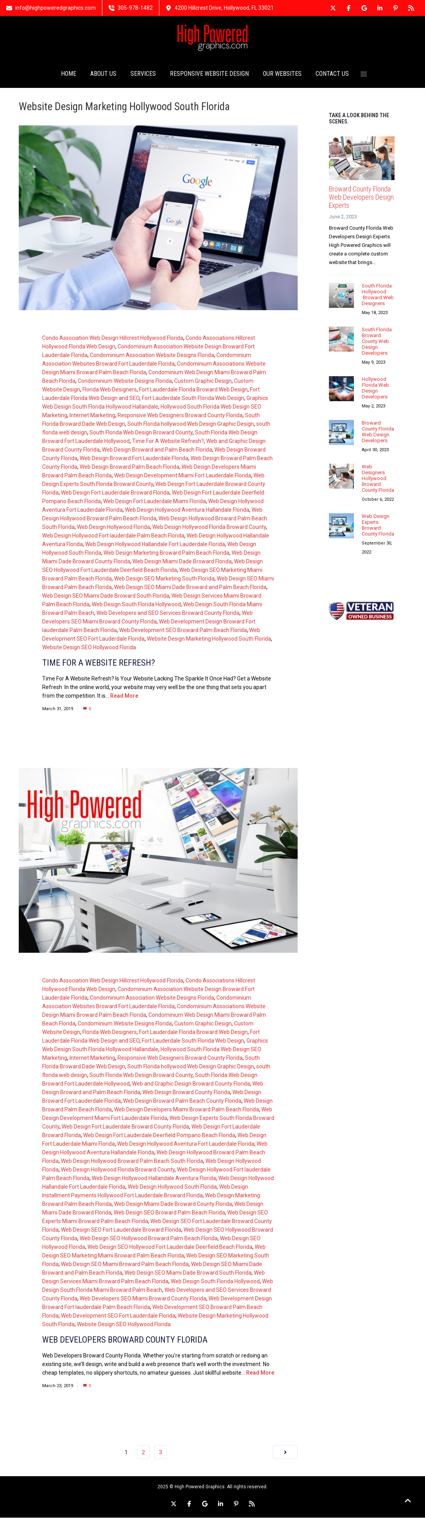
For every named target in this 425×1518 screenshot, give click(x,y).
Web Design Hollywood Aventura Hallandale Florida (187, 510)
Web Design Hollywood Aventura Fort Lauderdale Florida (185, 1144)
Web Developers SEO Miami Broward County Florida (143, 1299)
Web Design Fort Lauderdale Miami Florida (154, 501)
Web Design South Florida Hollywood (136, 605)
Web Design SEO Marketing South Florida (164, 579)
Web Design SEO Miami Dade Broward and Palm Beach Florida (190, 587)
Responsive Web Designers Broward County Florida (180, 416)
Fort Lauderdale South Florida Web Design (193, 398)
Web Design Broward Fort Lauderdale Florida (134, 458)
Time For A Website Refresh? (168, 441)
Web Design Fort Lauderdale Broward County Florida (125, 1127)
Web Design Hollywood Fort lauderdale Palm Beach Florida (113, 536)
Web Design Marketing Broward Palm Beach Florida (166, 553)
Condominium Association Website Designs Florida (152, 355)
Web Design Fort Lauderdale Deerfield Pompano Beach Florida (159, 1135)
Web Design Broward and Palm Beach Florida (157, 450)
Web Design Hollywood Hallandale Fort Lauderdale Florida (155, 544)
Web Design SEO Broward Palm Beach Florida (169, 1213)
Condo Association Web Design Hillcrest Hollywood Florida (112, 338)
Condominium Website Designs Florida (125, 381)
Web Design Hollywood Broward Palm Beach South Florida (132, 1161)
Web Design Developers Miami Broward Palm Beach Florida (186, 1110)
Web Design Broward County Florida (186, 1092)
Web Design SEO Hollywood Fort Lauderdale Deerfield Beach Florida (170, 1247)
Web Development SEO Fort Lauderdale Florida (118, 1316)
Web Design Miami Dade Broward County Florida (173, 1204)
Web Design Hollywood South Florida (172, 1187)
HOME (68, 74)
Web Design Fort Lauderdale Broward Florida (115, 493)
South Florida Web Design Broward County (141, 433)
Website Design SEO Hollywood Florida (89, 648)
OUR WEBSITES (282, 74)
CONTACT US (332, 74)
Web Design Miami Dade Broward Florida (182, 562)
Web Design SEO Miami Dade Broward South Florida (105, 596)
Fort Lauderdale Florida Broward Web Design (193, 390)
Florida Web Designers (109, 390)
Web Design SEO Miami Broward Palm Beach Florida (125, 1264)
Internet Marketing (92, 416)
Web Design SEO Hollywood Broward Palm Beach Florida (149, 1239)
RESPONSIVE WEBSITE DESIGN (209, 74)
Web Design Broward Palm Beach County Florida (182, 1101)
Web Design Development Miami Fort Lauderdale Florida (182, 476)
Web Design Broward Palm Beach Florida (129, 467)
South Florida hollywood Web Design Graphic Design (190, 424)
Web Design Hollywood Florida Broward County (209, 527)
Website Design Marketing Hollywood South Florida (209, 639)
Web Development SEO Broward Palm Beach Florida (183, 630)
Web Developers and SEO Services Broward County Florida (167, 613)
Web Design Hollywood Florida (113, 527)
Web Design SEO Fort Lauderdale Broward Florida (121, 1230)
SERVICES (143, 74)
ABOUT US (103, 74)
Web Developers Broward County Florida (124, 1340)
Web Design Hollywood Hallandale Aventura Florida (154, 1178)
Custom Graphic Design (203, 381)
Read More (124, 696)
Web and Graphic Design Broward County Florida (191, 1084)
